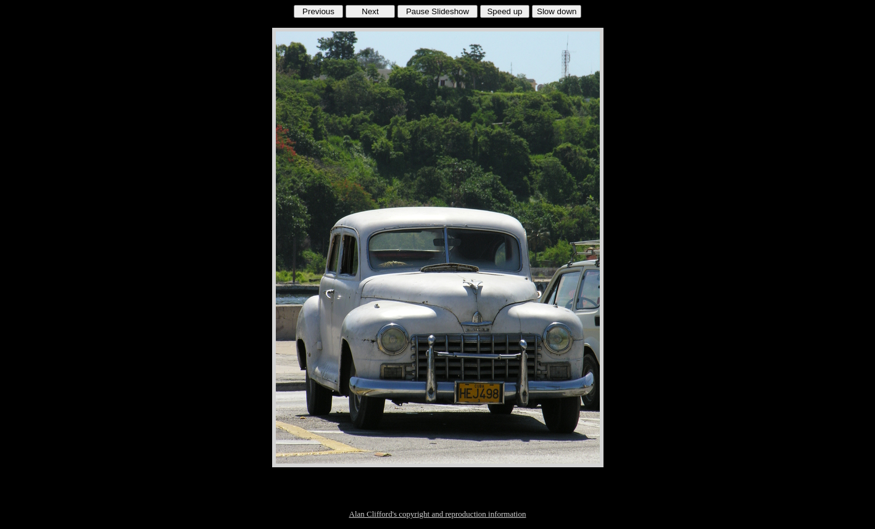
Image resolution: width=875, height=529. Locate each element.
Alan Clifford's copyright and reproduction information (437, 514)
